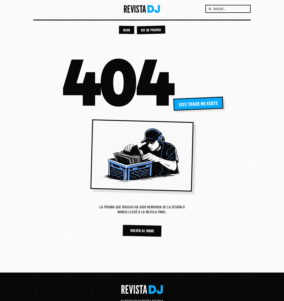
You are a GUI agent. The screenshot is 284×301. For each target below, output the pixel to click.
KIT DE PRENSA (151, 30)
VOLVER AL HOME (142, 231)
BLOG (126, 30)
